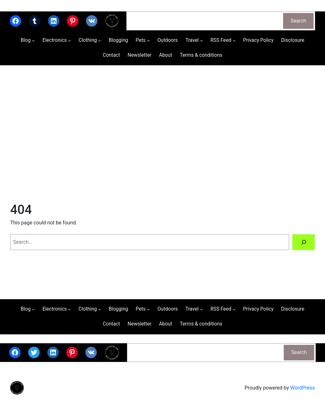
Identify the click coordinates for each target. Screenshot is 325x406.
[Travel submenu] (201, 40)
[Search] (303, 242)
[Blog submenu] (33, 40)
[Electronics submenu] (69, 40)
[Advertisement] (162, 132)
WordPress (302, 388)
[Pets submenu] (148, 40)
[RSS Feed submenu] (234, 40)
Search (298, 21)
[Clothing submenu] (99, 40)
